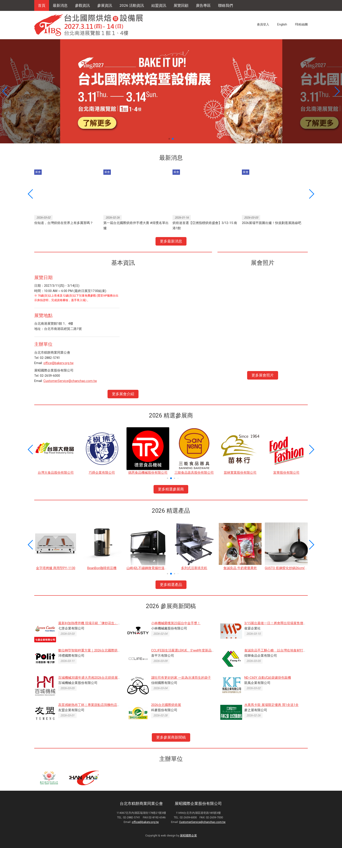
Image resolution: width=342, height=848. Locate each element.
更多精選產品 (171, 584)
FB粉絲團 (301, 24)
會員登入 (263, 24)
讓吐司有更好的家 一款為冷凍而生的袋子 (181, 678)
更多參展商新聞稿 (171, 737)
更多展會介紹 (123, 394)
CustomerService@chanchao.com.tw (70, 381)
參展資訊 (104, 5)
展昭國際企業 (188, 835)
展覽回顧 (181, 5)
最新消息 (60, 5)
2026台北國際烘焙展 (166, 705)
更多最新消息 (171, 241)
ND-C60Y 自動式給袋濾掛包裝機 (267, 678)
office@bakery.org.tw (58, 363)
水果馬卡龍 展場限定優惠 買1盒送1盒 (271, 705)
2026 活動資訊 (132, 5)
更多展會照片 (262, 375)
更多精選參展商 (171, 489)
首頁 (41, 5)
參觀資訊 (82, 5)
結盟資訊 (158, 5)
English (282, 24)
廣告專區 (203, 5)
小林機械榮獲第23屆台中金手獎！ (175, 623)
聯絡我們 (225, 5)
